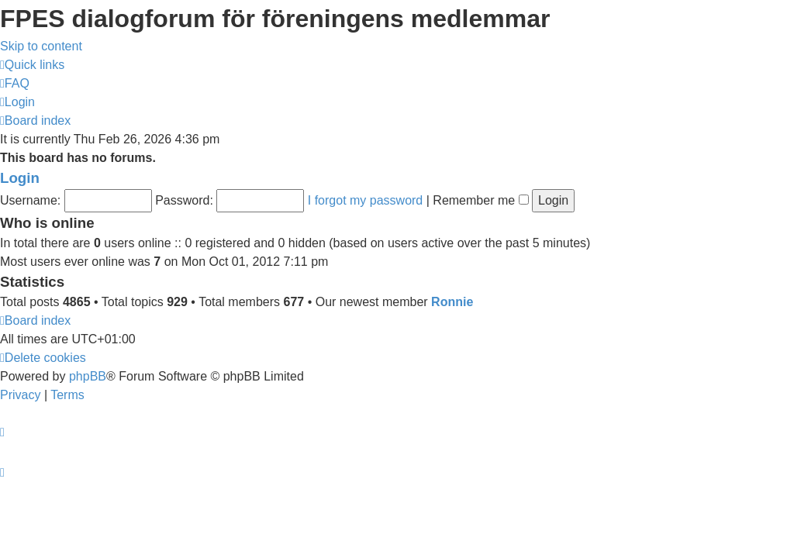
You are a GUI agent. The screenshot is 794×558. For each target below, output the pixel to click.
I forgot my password (365, 200)
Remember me (480, 200)
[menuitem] (14, 83)
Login (20, 178)
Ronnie (452, 301)
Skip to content (41, 46)
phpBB (87, 376)
